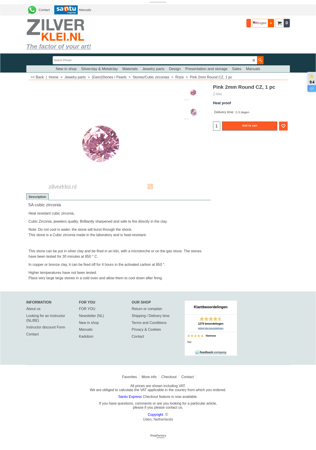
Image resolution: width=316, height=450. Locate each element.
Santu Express (130, 397)
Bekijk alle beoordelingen (210, 328)
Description (37, 197)
